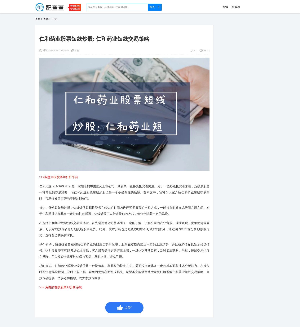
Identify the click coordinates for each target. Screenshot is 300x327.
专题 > (47, 19)
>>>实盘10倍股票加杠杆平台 (58, 177)
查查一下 (154, 7)
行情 (225, 7)
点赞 (124, 308)
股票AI (236, 7)
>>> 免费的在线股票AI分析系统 (60, 287)
